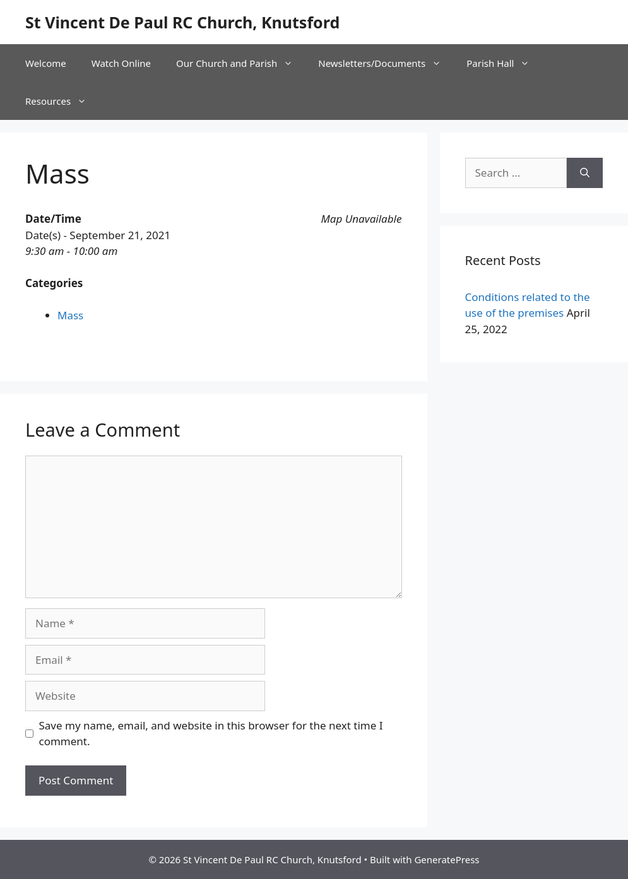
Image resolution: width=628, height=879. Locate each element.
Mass (70, 315)
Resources (62, 101)
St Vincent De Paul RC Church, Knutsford (182, 22)
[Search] (585, 173)
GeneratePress (446, 859)
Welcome (45, 63)
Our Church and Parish (240, 63)
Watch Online (121, 63)
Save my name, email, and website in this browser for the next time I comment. (211, 733)
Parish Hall (504, 63)
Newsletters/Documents (386, 63)
